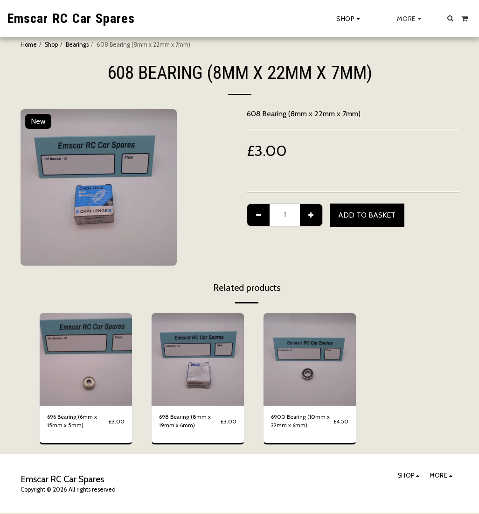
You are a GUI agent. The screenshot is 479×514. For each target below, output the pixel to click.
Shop (51, 44)
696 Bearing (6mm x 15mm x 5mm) (74, 422)
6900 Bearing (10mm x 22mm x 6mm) (302, 422)
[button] (450, 18)
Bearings (77, 44)
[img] (86, 359)
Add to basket (367, 215)
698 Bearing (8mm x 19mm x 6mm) (186, 422)
